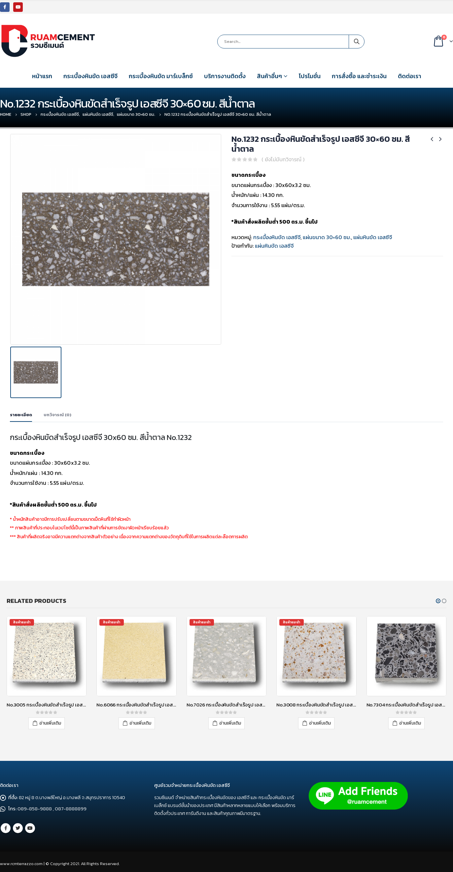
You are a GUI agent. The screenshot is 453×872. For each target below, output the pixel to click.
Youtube (30, 828)
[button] (438, 601)
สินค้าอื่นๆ (269, 76)
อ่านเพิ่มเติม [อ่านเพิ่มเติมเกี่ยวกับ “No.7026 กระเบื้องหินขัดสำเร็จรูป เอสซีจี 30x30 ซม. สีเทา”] (230, 723)
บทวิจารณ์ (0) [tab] (57, 414)
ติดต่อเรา (409, 76)
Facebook (6, 828)
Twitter (18, 828)
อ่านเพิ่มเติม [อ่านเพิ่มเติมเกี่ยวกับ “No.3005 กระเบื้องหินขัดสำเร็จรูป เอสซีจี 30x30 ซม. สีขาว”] (50, 723)
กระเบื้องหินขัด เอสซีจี (90, 76)
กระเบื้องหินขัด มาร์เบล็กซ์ (161, 76)
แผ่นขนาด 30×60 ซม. (327, 237)
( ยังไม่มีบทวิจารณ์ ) (282, 159)
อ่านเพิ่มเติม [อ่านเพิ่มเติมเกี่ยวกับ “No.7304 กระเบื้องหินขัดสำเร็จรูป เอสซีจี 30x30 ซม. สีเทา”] (410, 723)
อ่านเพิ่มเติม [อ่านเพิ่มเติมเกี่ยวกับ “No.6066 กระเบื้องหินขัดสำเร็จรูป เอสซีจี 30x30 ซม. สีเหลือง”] (140, 723)
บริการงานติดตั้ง (225, 76)
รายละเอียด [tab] (21, 414)
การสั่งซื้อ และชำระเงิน (359, 76)
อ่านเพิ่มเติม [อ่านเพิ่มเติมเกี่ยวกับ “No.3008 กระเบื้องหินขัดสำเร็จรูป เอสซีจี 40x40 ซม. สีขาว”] (320, 723)
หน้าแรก (42, 76)
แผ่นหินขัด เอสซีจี (372, 237)
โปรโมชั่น (310, 76)
